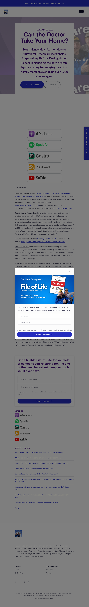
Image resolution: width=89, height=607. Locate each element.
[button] (70, 271)
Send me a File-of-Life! (44, 334)
